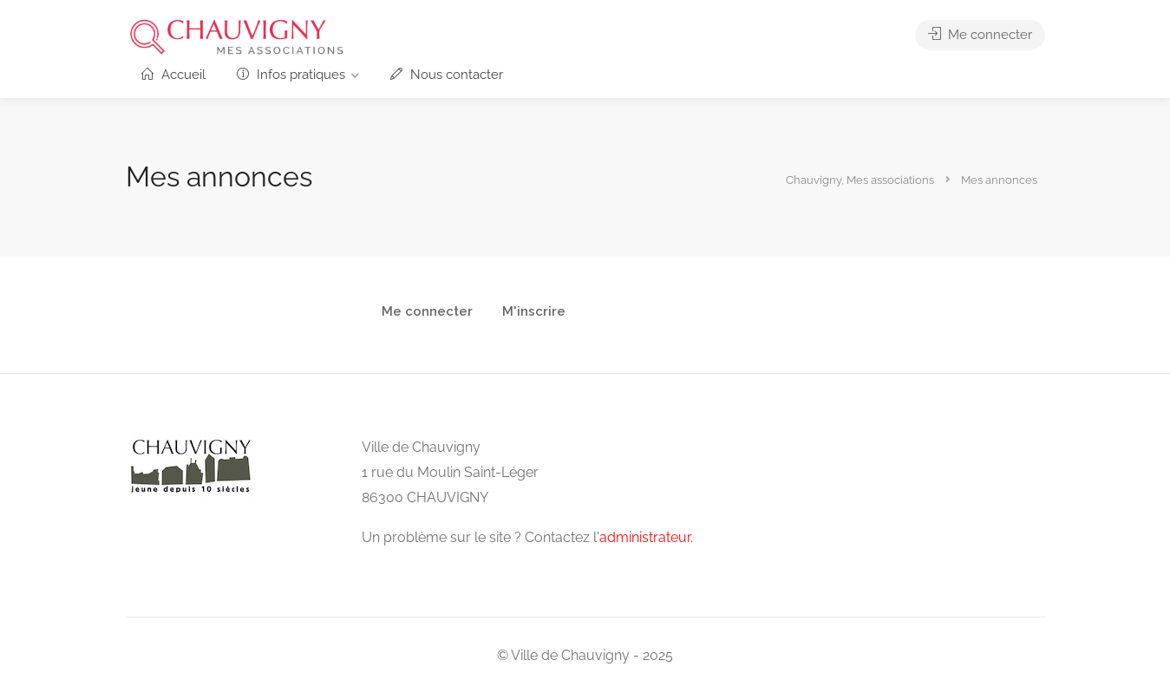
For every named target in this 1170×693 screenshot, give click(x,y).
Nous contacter (446, 74)
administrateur (644, 537)
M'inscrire (533, 312)
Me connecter (980, 34)
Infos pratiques (291, 74)
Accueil (173, 74)
